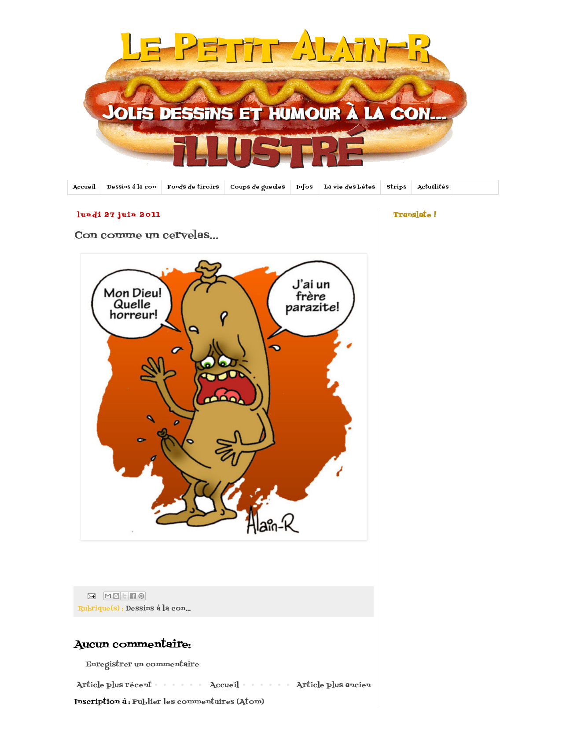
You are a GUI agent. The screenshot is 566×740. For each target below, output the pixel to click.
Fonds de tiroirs (193, 187)
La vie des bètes (349, 187)
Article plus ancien (334, 685)
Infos (304, 187)
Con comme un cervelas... (146, 235)
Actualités (433, 187)
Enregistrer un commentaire (142, 664)
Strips (396, 187)
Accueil (84, 187)
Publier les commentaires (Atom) (198, 702)
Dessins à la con (131, 187)
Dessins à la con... (158, 609)
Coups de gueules (257, 187)
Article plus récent (114, 685)
